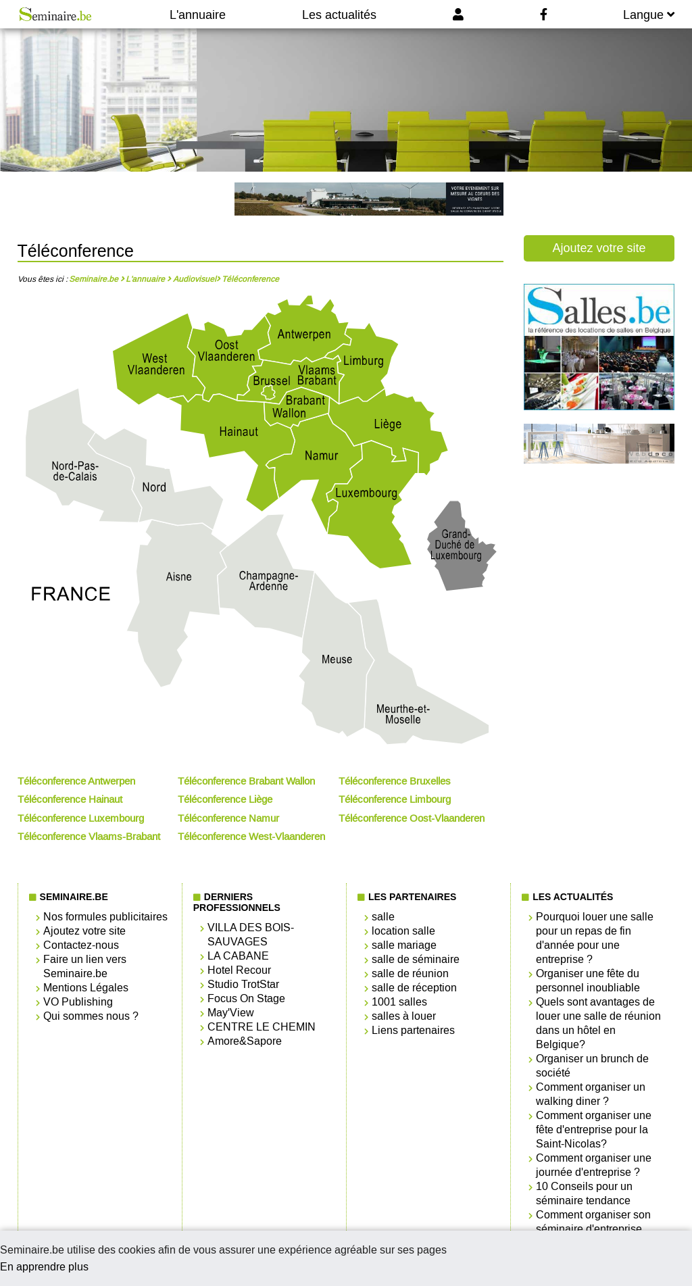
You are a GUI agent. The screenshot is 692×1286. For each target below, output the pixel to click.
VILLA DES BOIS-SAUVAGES (250, 934)
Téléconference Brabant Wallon (246, 781)
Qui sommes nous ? (91, 1016)
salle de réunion (410, 973)
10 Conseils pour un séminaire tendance (584, 1193)
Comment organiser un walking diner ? (590, 1094)
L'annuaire (198, 15)
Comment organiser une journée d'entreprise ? (593, 1165)
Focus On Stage (246, 998)
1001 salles (399, 1002)
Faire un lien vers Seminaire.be (84, 966)
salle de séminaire (416, 959)
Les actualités (339, 15)
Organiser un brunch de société (592, 1066)
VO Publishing (78, 1002)
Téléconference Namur (228, 818)
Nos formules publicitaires (105, 917)
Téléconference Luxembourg (81, 818)
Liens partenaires (413, 1030)
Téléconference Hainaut (70, 799)
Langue (648, 15)
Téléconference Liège (225, 799)
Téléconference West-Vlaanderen (251, 836)
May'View (230, 1013)
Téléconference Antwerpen (76, 781)
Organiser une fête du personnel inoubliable (588, 980)
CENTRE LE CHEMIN (261, 1027)
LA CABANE (238, 956)
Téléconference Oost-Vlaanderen (412, 818)
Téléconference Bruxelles (395, 781)
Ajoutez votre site (598, 248)
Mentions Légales (85, 988)
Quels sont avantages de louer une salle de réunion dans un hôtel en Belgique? (598, 1023)
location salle (403, 931)
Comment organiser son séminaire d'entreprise (593, 1222)
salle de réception (414, 988)
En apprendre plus (44, 1267)
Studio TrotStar (243, 984)
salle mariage (404, 945)
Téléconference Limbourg (395, 799)
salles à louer (404, 1016)
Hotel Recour (239, 970)
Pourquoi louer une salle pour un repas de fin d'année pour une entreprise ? (594, 938)
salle (383, 917)
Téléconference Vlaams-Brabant (89, 836)
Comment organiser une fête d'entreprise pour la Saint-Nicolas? (593, 1129)
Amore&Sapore (244, 1041)
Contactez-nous (81, 945)
